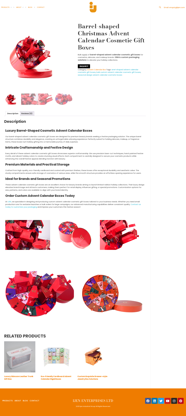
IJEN (9, 201)
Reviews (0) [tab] (26, 113)
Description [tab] (12, 113)
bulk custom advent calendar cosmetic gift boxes (118, 72)
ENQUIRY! (84, 66)
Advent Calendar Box (96, 69)
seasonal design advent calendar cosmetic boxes (100, 75)
